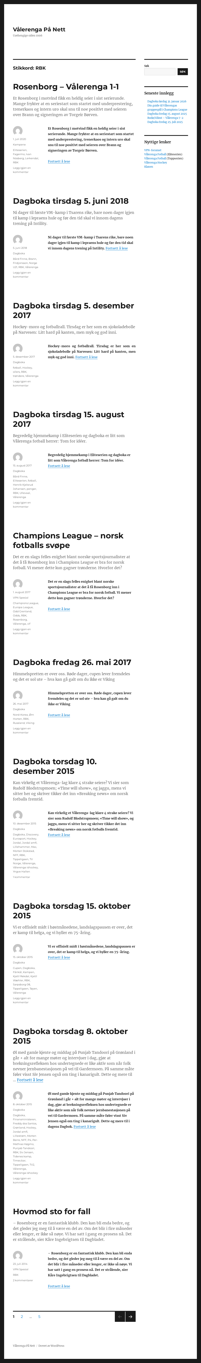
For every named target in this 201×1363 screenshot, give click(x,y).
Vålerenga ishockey (25, 867)
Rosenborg (20, 619)
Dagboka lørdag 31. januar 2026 (166, 101)
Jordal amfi (29, 842)
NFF (15, 855)
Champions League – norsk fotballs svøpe (68, 540)
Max (33, 846)
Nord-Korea (20, 714)
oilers (16, 371)
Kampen (28, 972)
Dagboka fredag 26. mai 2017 (72, 662)
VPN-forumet (152, 150)
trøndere (18, 375)
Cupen (17, 968)
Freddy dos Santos (24, 1123)
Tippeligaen (20, 859)
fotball (17, 367)
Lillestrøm (19, 1135)
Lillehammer (21, 846)
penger (31, 488)
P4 (29, 1139)
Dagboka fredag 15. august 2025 (167, 113)
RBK (15, 162)
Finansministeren (24, 1119)
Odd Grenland (22, 611)
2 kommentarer (23, 1280)
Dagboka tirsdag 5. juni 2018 (71, 201)
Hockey (27, 367)
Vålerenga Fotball (155, 154)
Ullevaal (25, 492)
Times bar (19, 1160)
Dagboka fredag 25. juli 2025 (165, 122)
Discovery (32, 834)
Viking (30, 722)
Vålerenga (31, 267)
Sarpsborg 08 (21, 984)
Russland (19, 722)
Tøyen (33, 988)
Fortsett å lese (59, 161)
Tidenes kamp (22, 1156)
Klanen (148, 166)
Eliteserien (20, 150)
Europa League (23, 607)
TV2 (32, 1164)
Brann (32, 258)
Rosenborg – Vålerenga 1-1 (66, 86)
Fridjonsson (20, 262)
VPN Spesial (20, 597)
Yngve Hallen (21, 871)
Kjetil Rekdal (21, 976)
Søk (146, 66)
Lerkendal (31, 158)
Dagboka (19, 253)
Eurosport (19, 838)
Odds (16, 615)
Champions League (25, 603)
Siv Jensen (26, 1152)
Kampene (19, 144)
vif (28, 623)
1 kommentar (21, 877)
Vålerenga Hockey (155, 162)
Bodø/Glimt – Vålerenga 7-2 (165, 118)
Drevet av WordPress (51, 1346)
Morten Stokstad (23, 850)
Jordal (17, 842)
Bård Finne (20, 258)
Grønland (19, 1127)
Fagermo (19, 154)
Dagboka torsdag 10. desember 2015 (55, 766)
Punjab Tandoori (23, 1148)
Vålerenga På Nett (39, 29)
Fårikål (17, 972)
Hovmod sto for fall (51, 1211)
